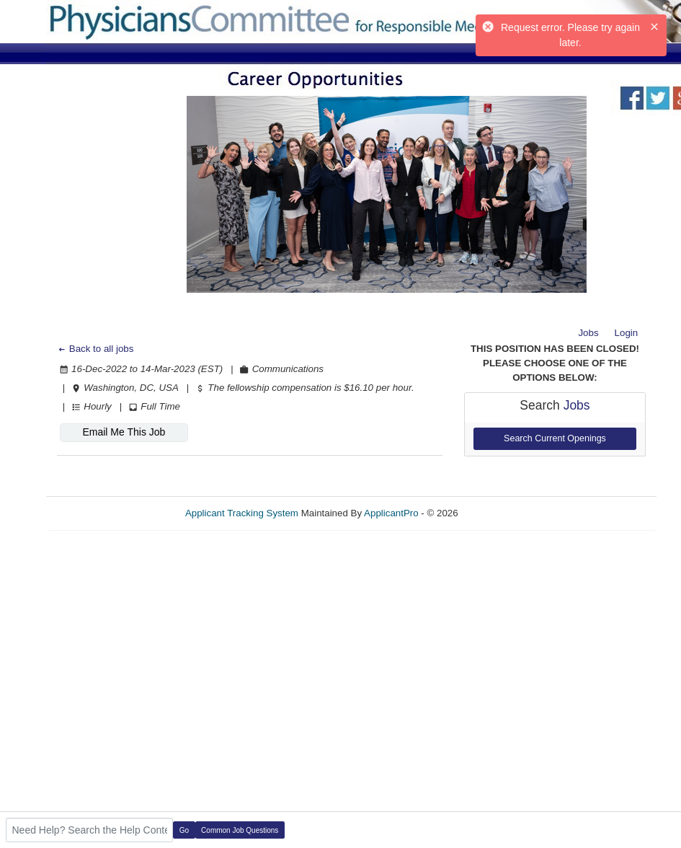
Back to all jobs (95, 348)
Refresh (500, 513)
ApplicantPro (391, 513)
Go (184, 830)
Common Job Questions (239, 830)
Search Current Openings (555, 438)
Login (626, 332)
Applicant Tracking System (241, 513)
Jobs (588, 332)
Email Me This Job (123, 432)
